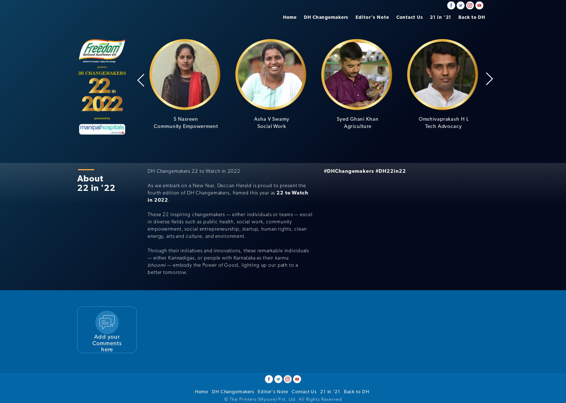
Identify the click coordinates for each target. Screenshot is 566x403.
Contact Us (409, 17)
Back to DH (471, 17)
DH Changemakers (326, 17)
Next (489, 79)
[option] (186, 84)
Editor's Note (372, 17)
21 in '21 (440, 17)
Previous (140, 80)
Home (290, 17)
